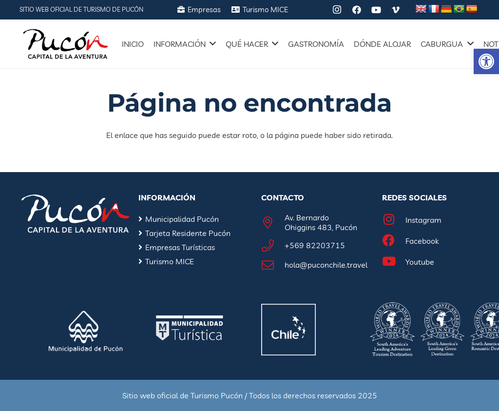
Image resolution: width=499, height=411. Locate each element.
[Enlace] (65, 43)
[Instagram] (337, 10)
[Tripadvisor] (317, 10)
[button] (486, 61)
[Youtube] (393, 262)
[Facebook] (356, 10)
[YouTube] (376, 10)
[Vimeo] (395, 10)
